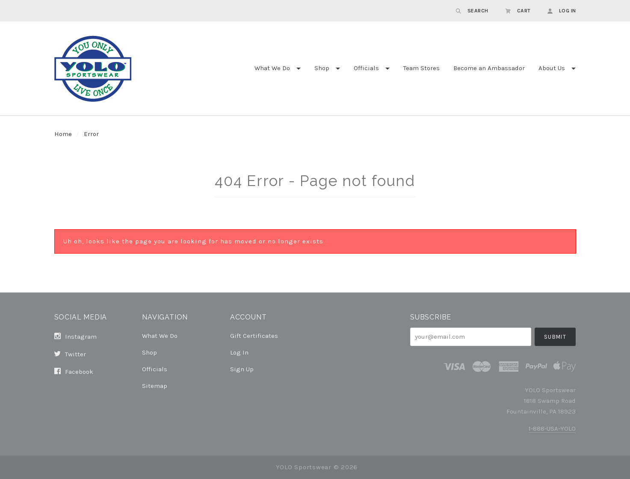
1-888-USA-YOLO (552, 428)
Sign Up (242, 369)
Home (63, 134)
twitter (70, 354)
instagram (75, 336)
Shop (321, 68)
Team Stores (421, 68)
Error (91, 134)
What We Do (272, 68)
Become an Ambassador (489, 68)
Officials (366, 68)
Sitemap (154, 385)
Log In (239, 352)
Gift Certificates (254, 336)
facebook (73, 371)
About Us (551, 68)
